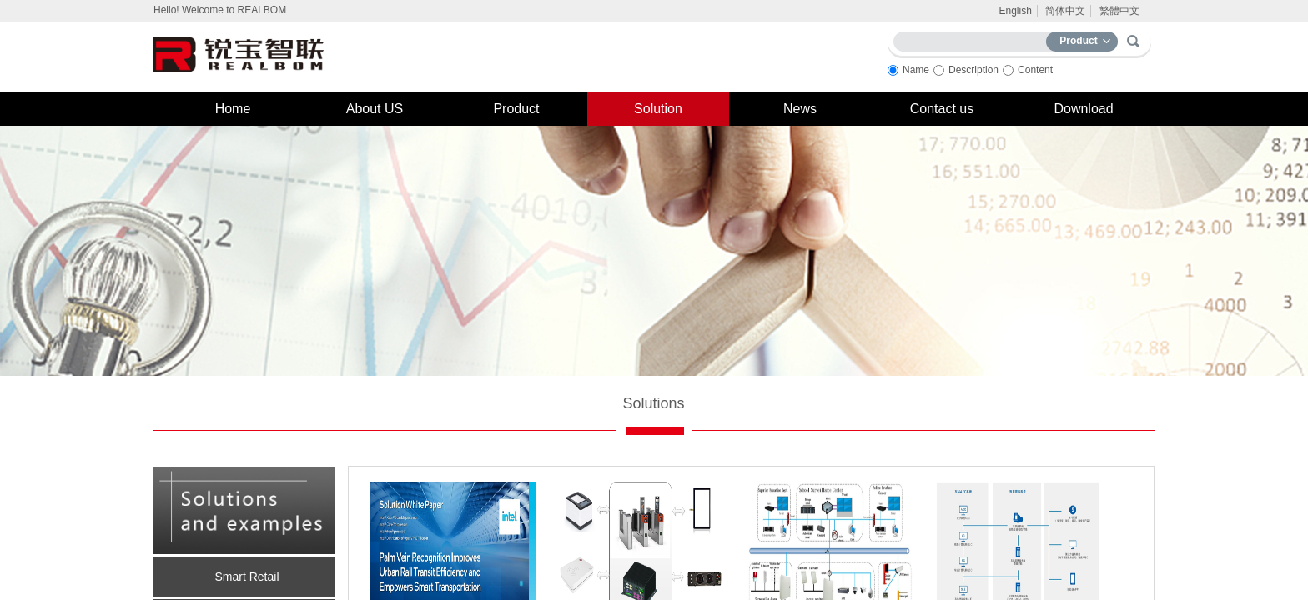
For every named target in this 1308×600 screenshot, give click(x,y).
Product (516, 109)
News (800, 109)
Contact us (941, 109)
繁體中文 (1119, 11)
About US (374, 109)
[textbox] (973, 39)
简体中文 (1065, 11)
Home (233, 109)
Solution (658, 109)
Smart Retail (246, 576)
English (1015, 11)
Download (1083, 109)
